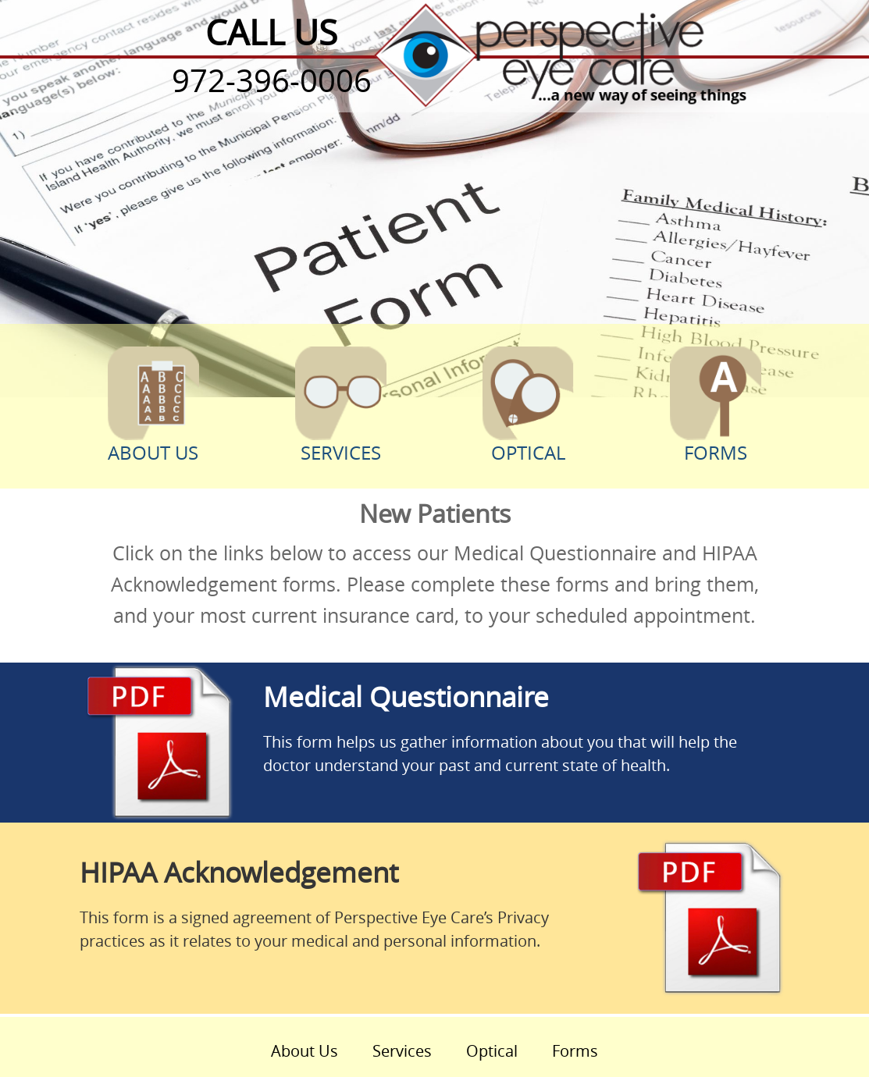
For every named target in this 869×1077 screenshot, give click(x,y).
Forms (716, 406)
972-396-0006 (272, 80)
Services (341, 406)
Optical (529, 405)
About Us (154, 406)
